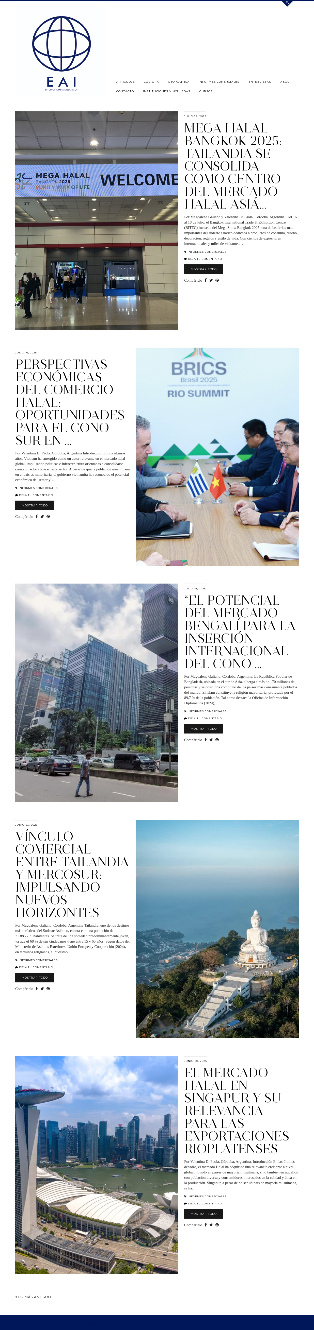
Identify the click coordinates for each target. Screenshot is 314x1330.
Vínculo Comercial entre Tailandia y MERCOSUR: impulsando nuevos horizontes (72, 874)
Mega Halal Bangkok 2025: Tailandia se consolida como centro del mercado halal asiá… (232, 166)
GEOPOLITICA (179, 81)
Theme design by (279, 1320)
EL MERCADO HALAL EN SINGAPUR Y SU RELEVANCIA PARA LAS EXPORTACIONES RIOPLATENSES (236, 1110)
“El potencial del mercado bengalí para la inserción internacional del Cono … (240, 631)
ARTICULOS (125, 81)
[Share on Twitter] (211, 280)
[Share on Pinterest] (217, 280)
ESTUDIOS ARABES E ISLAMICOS (51, 1320)
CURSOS (206, 91)
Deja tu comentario (203, 259)
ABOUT (286, 81)
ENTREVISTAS (259, 81)
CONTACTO (125, 91)
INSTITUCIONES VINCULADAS (166, 91)
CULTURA (151, 81)
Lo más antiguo (33, 1297)
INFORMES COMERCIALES (219, 81)
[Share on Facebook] (205, 280)
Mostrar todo (204, 269)
